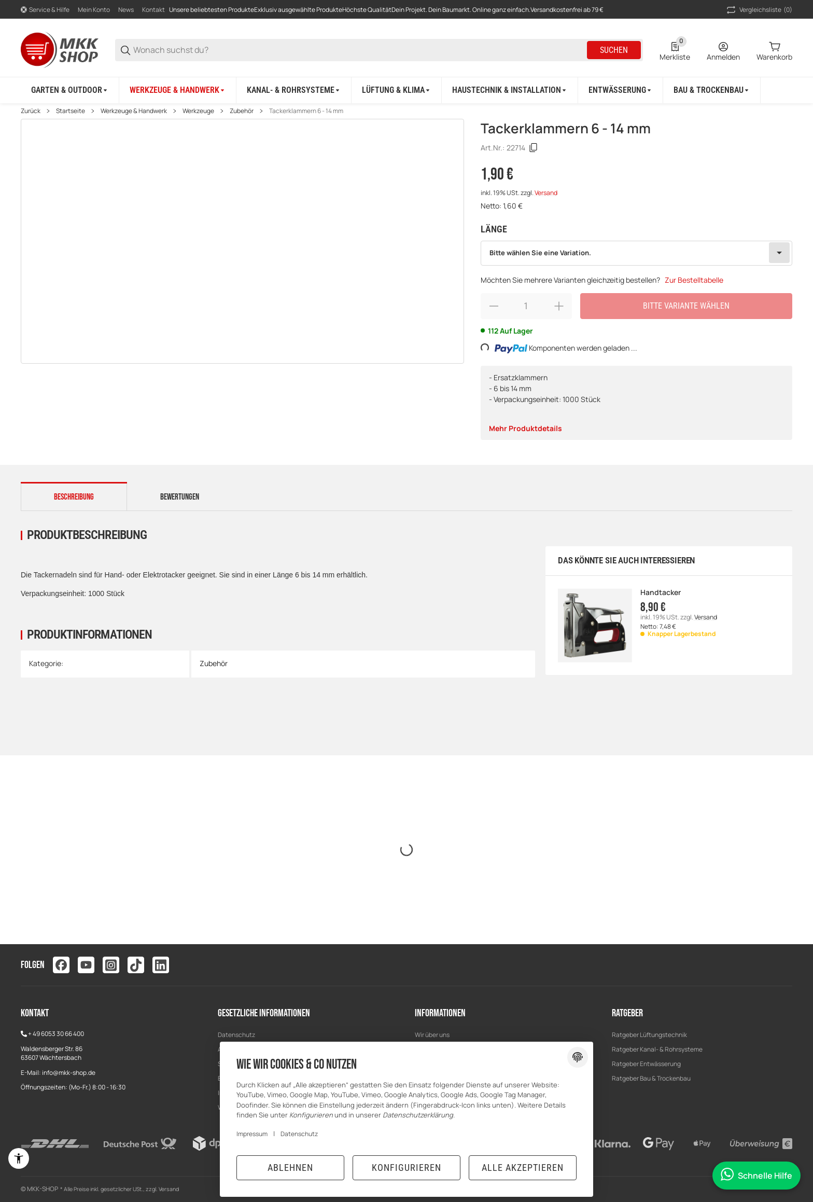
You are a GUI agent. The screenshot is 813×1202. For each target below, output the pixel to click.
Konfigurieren (406, 1167)
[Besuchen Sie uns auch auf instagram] (111, 965)
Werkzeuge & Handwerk (134, 111)
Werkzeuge (198, 111)
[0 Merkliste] (675, 50)
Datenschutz (236, 1034)
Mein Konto (94, 9)
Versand (546, 192)
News (126, 9)
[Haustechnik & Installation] (510, 90)
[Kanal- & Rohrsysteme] (294, 90)
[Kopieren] (533, 148)
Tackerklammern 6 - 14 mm (306, 111)
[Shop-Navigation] (45, 10)
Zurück (30, 111)
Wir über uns (432, 1034)
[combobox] (636, 253)
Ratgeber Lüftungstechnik (649, 1034)
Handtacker (660, 592)
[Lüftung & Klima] (397, 90)
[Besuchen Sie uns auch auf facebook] (61, 965)
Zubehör (242, 111)
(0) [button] (758, 10)
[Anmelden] (723, 50)
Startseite (70, 111)
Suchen (614, 50)
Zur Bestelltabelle (694, 280)
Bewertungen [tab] (179, 497)
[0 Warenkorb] (774, 50)
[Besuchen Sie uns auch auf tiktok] (136, 965)
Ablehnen (290, 1167)
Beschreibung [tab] (74, 497)
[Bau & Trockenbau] (712, 90)
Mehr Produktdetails (525, 428)
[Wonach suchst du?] (359, 50)
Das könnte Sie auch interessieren (626, 560)
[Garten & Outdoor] (70, 90)
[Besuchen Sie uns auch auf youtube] (86, 965)
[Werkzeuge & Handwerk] (177, 90)
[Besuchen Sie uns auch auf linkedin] (160, 965)
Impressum (252, 1133)
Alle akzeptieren (523, 1167)
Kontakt (153, 9)
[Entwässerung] (620, 90)
